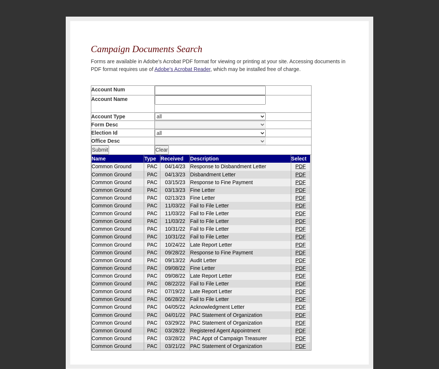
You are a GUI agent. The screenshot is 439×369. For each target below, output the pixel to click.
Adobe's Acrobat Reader (182, 69)
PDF (300, 166)
